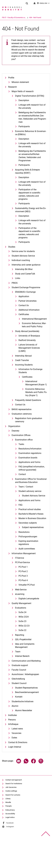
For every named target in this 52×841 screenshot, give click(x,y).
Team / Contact (26, 486)
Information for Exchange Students (30, 371)
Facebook (10, 823)
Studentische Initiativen (22, 701)
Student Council (19, 683)
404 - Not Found (35, 17)
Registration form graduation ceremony (28, 420)
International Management (34, 319)
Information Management (24, 553)
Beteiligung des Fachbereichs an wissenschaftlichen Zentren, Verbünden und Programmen (32, 156)
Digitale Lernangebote (29, 598)
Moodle (8, 802)
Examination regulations (30, 453)
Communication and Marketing (26, 661)
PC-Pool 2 (23, 571)
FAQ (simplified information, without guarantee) (32, 468)
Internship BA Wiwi (24, 269)
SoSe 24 (22, 612)
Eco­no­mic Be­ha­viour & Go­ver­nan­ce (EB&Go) (30, 133)
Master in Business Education (32, 518)
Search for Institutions (13, 784)
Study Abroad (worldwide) (27, 331)
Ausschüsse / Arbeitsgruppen (25, 674)
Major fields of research (23, 91)
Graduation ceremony (22, 414)
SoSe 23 (22, 621)
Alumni (15, 706)
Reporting (19, 635)
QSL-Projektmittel (23, 639)
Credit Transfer (22, 360)
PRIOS (15, 283)
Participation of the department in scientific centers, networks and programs (29, 194)
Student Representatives (26, 687)
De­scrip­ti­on (24, 100)
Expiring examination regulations (28, 542)
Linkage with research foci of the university (32, 106)
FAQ (20, 505)
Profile (11, 77)
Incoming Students (24, 365)
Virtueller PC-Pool (27, 585)
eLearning (19, 594)
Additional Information (29, 310)
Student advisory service (30, 491)
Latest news (17, 728)
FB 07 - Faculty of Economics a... (14, 17)
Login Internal (14, 747)
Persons (12, 719)
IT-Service (19, 558)
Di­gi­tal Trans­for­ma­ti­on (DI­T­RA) (29, 96)
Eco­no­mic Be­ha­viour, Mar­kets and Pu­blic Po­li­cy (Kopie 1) (36, 392)
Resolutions (24, 532)
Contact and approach (13, 780)
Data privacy (10, 810)
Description (24, 139)
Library (7, 799)
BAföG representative (21, 409)
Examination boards (28, 457)
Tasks (21, 444)
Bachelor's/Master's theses (31, 514)
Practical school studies (30, 509)
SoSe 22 (22, 630)
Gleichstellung (18, 679)
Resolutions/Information (30, 448)
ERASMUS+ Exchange (25, 292)
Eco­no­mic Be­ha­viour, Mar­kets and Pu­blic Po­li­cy (34, 325)
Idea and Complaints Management (24, 645)
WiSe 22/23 (24, 625)
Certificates (24, 314)
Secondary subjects (28, 523)
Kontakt (18, 696)
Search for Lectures (12, 795)
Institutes (12, 715)
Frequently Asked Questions (28, 400)
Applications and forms (29, 462)
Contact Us (24, 305)
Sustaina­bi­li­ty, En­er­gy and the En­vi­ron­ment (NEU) (30, 210)
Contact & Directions (17, 742)
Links (17, 278)
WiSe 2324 (24, 617)
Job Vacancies (11, 787)
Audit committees (27, 548)
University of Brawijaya (29, 335)
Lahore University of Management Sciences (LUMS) (29, 347)
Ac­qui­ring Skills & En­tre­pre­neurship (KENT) (27, 171)
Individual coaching (21, 260)
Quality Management (21, 603)
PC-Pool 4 (23, 580)
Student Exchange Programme (26, 287)
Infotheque (13, 724)
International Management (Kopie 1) (36, 383)
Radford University (27, 340)
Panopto (8, 806)
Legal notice (10, 817)
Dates (14, 737)
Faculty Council (19, 670)
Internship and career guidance (26, 264)
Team (17, 651)
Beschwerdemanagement (27, 692)
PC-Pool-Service (22, 562)
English (43, 3)
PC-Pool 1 (23, 567)
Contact (22, 474)
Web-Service (20, 589)
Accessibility (10, 814)
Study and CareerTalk (25, 273)
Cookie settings (11, 791)
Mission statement (20, 82)
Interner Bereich (22, 656)
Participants (24, 126)
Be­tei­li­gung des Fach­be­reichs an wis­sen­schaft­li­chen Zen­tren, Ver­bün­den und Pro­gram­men (32, 117)
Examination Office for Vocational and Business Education (31, 480)
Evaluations (20, 608)
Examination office (24, 439)
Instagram (10, 827)
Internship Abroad (23, 356)
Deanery (15, 430)
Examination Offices (21, 435)
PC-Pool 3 (23, 576)
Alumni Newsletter (23, 710)
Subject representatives (33, 527)
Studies (11, 247)
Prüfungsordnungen (28, 536)
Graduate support (20, 665)
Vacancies (16, 733)
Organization (14, 426)
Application (24, 296)
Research (12, 87)
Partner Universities (28, 301)
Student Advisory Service (23, 256)
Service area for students (23, 251)
